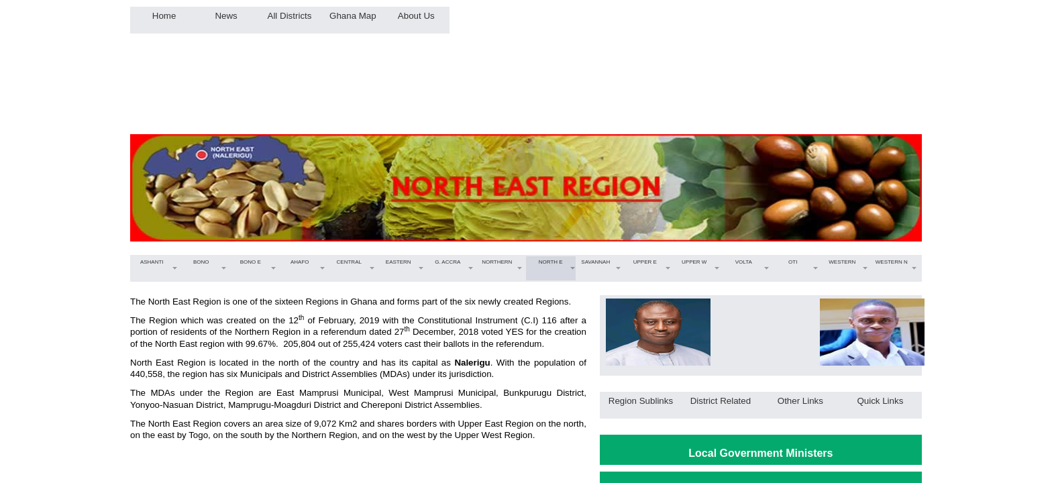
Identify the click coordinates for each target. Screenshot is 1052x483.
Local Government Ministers (760, 453)
